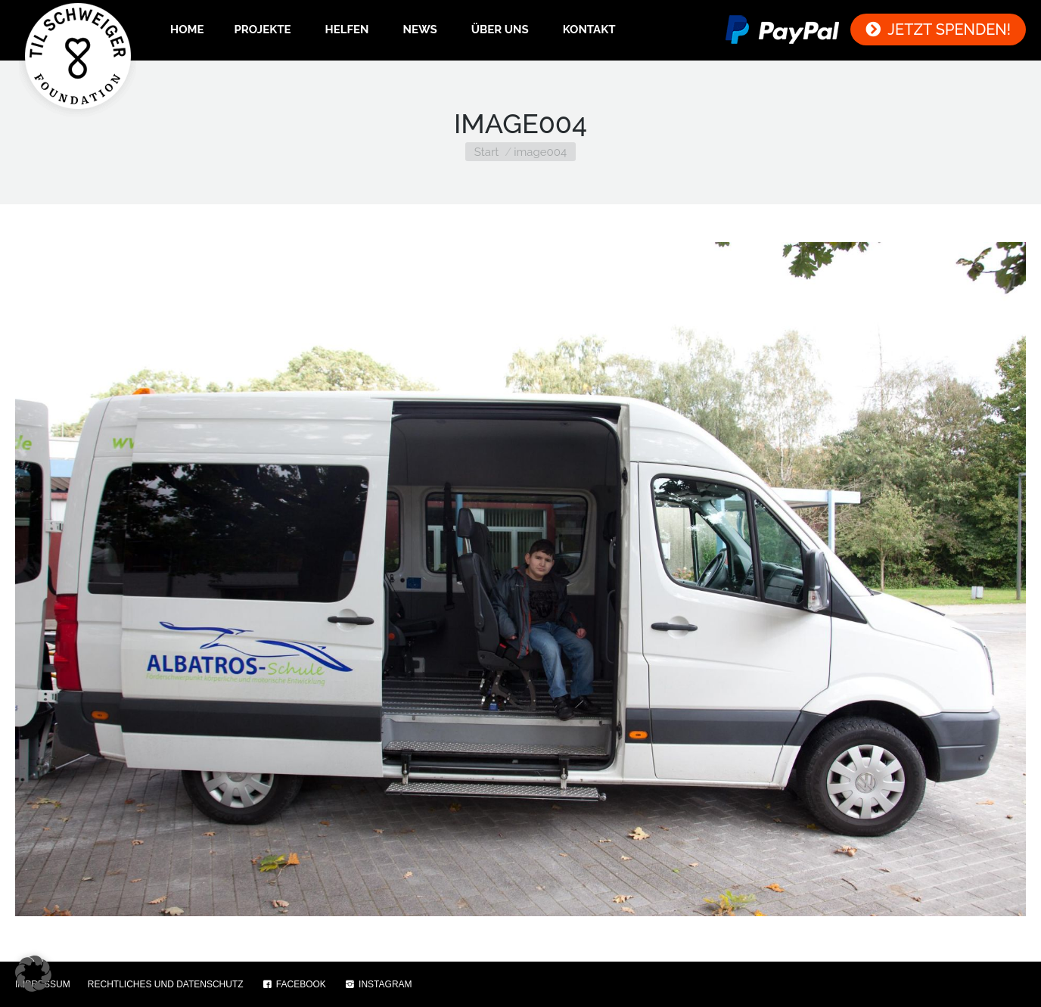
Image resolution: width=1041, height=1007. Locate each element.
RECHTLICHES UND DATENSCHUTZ (166, 984)
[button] (33, 973)
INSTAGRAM (377, 984)
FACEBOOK (293, 984)
